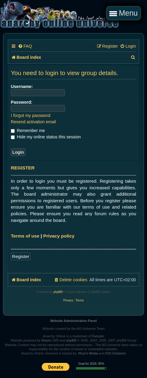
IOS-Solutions (116, 353)
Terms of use (25, 235)
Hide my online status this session (46, 136)
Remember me (28, 130)
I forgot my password (30, 115)
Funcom (98, 336)
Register (20, 256)
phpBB (58, 292)
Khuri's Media (88, 353)
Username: (22, 86)
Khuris (46, 340)
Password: (21, 102)
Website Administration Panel (73, 321)
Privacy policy (59, 235)
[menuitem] (25, 46)
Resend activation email (33, 121)
